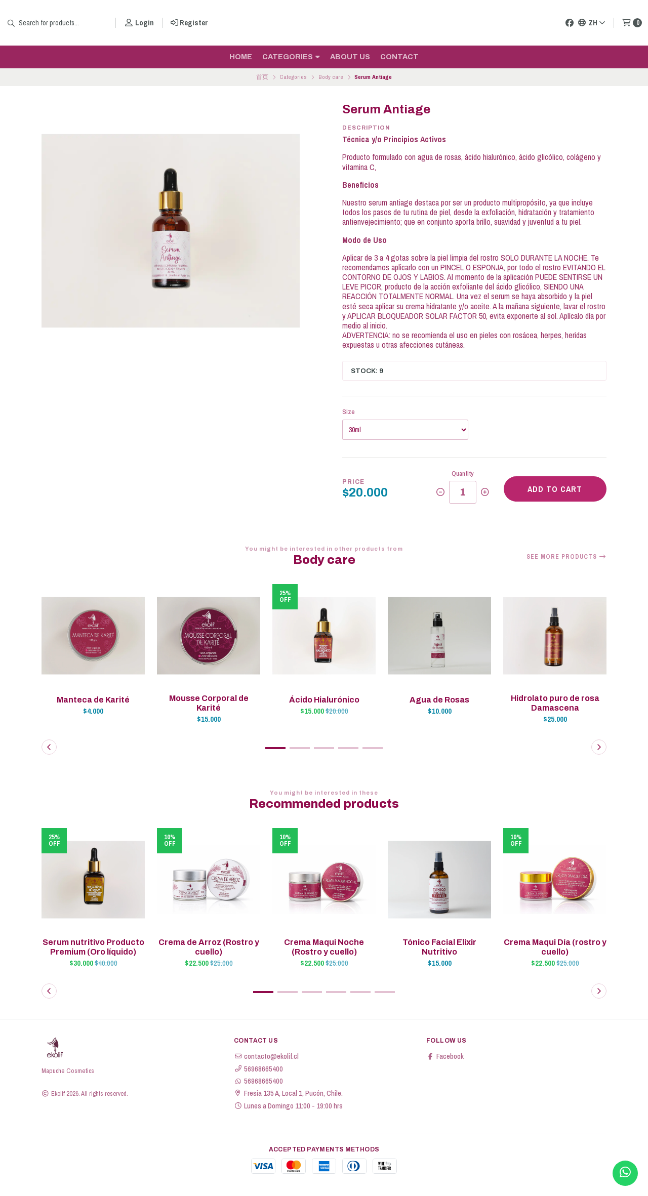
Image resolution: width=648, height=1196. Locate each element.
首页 (262, 77)
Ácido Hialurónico (324, 699)
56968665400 (258, 1069)
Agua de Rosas (439, 699)
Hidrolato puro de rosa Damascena (555, 703)
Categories (291, 57)
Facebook (445, 1056)
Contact (399, 57)
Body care (330, 77)
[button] (275, 748)
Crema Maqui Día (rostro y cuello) (555, 947)
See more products (566, 557)
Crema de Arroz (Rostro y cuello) (208, 947)
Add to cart (555, 488)
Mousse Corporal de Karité (209, 703)
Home (240, 57)
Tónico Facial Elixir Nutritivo (439, 947)
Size (348, 411)
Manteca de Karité (93, 699)
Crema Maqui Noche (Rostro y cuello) (324, 947)
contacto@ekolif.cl (266, 1056)
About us (350, 57)
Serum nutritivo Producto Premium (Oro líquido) (93, 947)
